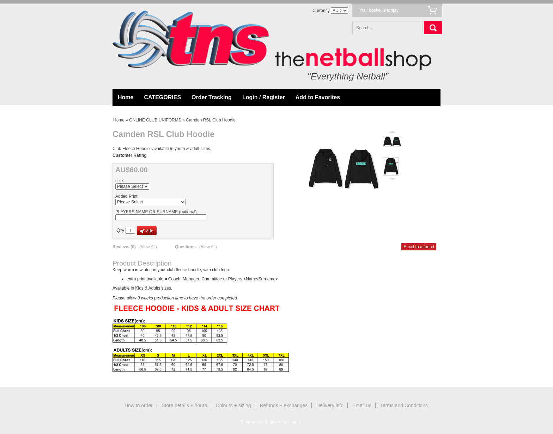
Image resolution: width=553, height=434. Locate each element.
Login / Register (263, 97)
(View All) (148, 246)
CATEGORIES (162, 97)
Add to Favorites (318, 97)
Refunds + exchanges (284, 405)
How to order (138, 405)
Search (433, 27)
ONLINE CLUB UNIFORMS (155, 120)
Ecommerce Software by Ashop (270, 422)
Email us (361, 405)
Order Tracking (212, 97)
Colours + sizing (233, 405)
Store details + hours (184, 405)
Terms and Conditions (404, 405)
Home (125, 97)
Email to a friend (418, 246)
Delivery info (330, 405)
